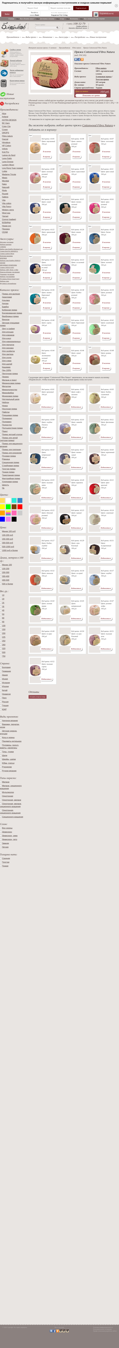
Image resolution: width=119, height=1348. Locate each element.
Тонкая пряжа (8, 472)
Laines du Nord (8, 155)
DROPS (5, 133)
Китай (4, 690)
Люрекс (5, 377)
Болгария (6, 667)
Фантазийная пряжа (11, 478)
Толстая (5, 862)
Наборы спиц (4, 281)
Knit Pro (5, 152)
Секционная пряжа (10, 462)
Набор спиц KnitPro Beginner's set (11, 249)
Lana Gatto (7, 158)
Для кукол (6, 338)
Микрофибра (8, 393)
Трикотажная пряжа (11, 475)
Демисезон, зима (9, 836)
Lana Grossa (7, 162)
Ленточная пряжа (10, 374)
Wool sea (6, 213)
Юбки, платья (8, 763)
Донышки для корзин (7, 274)
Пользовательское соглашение (102, 1329)
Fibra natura (7, 136)
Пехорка (6, 229)
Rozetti (5, 194)
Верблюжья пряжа (10, 316)
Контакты (74, 19)
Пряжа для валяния (11, 294)
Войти (7, 14)
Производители (12, 37)
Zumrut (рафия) (9, 219)
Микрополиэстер (9, 390)
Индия (5, 679)
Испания (6, 683)
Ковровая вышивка (6, 256)
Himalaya (6, 142)
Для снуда (6, 358)
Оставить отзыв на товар (37, 697)
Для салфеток (8, 351)
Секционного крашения (12, 817)
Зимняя (5, 843)
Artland (5, 117)
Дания (5, 675)
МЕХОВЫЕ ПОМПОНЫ (8, 265)
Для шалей (7, 364)
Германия (6, 671)
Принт (5, 431)
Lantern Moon (8, 165)
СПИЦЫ (3, 247)
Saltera (5, 197)
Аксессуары (63, 37)
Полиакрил (7, 418)
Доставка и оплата (47, 19)
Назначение (47, 37)
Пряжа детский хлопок (12, 434)
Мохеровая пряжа (10, 396)
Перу (4, 698)
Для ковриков (8, 335)
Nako (4, 184)
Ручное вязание (9, 771)
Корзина (108, 13)
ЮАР (4, 709)
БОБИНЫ (6, 223)
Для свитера (7, 354)
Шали (4, 755)
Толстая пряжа (8, 469)
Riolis (4, 190)
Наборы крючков (5, 244)
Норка (5, 406)
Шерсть (5, 485)
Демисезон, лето (9, 839)
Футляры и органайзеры (8, 283)
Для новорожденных (11, 342)
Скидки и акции (15, 50)
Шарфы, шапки (9, 759)
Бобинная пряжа (9, 310)
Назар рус (6, 226)
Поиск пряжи (40, 25)
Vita (3, 200)
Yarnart (5, 216)
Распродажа (80, 37)
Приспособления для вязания (10, 272)
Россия (5, 702)
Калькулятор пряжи (17, 81)
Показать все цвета (91, 95)
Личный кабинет (16, 60)
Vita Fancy (6, 207)
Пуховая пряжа (9, 456)
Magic (4, 178)
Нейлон (5, 402)
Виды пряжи (31, 37)
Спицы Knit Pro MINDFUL (9, 251)
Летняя (5, 847)
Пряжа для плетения (11, 450)
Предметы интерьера (11, 741)
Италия (5, 686)
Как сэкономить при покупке (94, 19)
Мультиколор (8, 792)
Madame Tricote (9, 174)
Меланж (5, 782)
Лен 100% (6, 370)
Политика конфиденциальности (103, 1327)
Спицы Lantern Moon (7, 253)
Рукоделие (7, 767)
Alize (4, 114)
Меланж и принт (9, 380)
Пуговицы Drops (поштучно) (9, 279)
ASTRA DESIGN (9, 120)
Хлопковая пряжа (10, 482)
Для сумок (6, 361)
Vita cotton (6, 203)
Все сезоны (7, 828)
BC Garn (6, 123)
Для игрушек (7, 332)
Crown (5, 130)
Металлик (6, 386)
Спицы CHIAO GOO (7, 267)
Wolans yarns (8, 210)
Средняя (6, 858)
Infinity (5, 149)
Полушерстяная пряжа (12, 428)
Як (3, 488)
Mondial (5, 181)
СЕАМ (5, 232)
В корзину (46, 157)
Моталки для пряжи (6, 242)
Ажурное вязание (10, 721)
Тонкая (5, 866)
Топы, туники (8, 752)
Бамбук (5, 307)
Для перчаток (8, 345)
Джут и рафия (8, 329)
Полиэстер (7, 425)
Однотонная (7, 796)
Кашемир (6, 367)
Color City (6, 126)
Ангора (5, 303)
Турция (5, 706)
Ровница (6, 459)
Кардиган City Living (59, 15)
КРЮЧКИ (3, 258)
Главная (11, 19)
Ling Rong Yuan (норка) (12, 168)
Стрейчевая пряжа (10, 466)
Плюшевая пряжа (10, 415)
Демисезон (7, 832)
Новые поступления (98, 37)
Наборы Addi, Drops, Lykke (9, 270)
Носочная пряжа (9, 409)
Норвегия (6, 694)
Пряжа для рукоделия (12, 453)
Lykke (4, 171)
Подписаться (46, 407)
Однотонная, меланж (11, 800)
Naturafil (5, 187)
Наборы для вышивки (7, 276)
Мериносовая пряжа (11, 383)
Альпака (6, 300)
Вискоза (5, 320)
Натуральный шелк (10, 399)
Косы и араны (8, 737)
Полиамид (6, 422)
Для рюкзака (7, 348)
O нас (62, 19)
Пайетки (5, 412)
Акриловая (7, 297)
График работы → (82, 26)
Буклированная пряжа (12, 313)
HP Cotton (6, 146)
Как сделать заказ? (27, 19)
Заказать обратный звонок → (79, 28)
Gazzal (5, 139)
